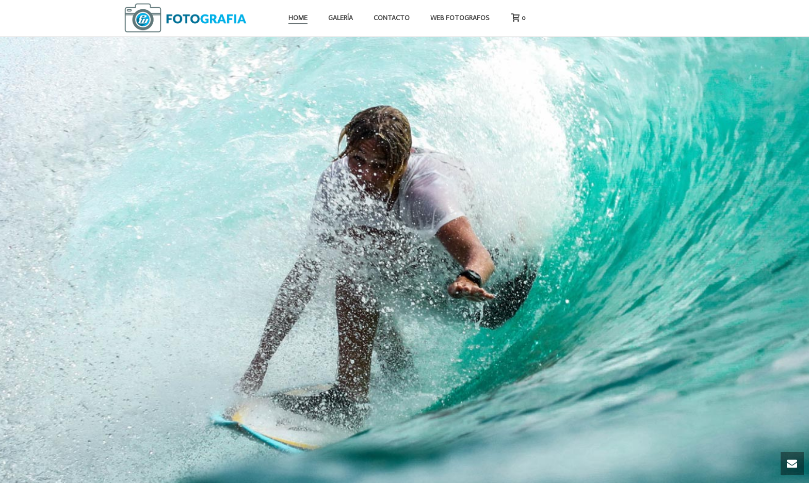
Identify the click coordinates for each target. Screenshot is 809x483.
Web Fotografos (459, 18)
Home (298, 18)
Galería (340, 18)
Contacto (392, 18)
